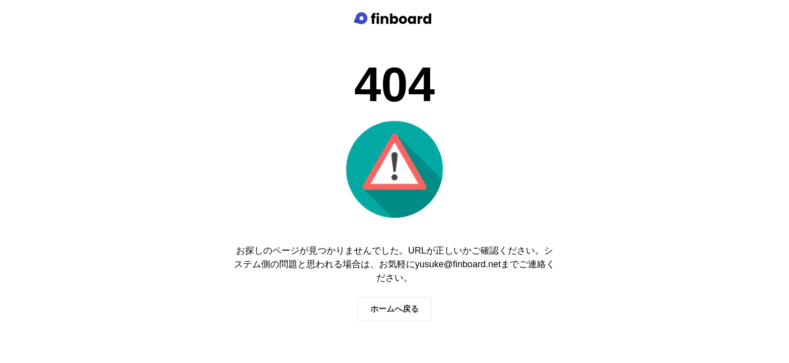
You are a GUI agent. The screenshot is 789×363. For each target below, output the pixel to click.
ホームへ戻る (394, 309)
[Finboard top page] (394, 18)
